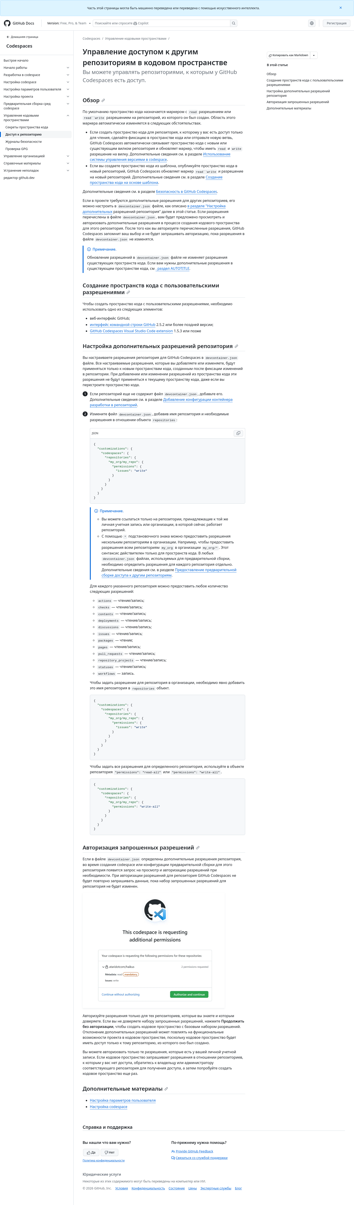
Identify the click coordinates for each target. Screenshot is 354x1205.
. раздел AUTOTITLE (172, 268)
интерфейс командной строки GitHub (122, 324)
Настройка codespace (108, 1106)
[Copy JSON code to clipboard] (238, 433)
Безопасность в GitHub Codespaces (186, 191)
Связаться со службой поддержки (199, 1158)
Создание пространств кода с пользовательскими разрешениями (151, 289)
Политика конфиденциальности (104, 1160)
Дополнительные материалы (125, 1088)
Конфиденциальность (148, 1188)
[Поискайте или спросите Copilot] (165, 23)
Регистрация (337, 23)
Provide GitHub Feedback (192, 1151)
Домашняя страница (22, 37)
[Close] (341, 7)
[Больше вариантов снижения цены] (314, 55)
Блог (238, 1188)
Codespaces (19, 46)
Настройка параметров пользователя (123, 1100)
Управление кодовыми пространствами (136, 38)
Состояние (177, 1188)
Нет (110, 1152)
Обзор (94, 100)
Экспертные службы (215, 1188)
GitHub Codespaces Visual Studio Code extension (131, 330)
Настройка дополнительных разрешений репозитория (160, 346)
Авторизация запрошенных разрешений (141, 847)
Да (91, 1152)
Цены (193, 1188)
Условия (121, 1188)
